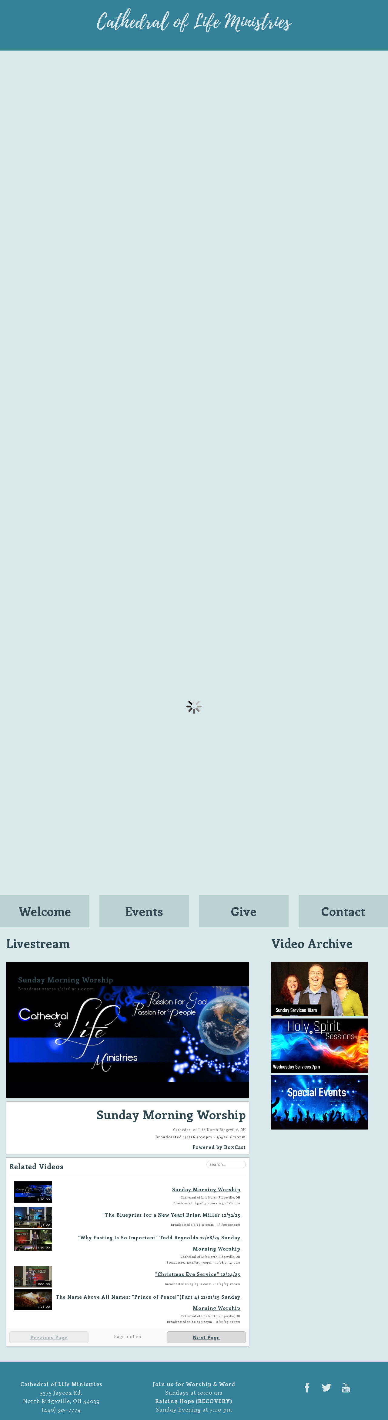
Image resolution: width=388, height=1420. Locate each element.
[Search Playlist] (226, 1164)
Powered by (219, 1147)
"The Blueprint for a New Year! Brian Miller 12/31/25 (171, 1215)
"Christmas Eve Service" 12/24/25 (197, 1274)
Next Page (206, 1337)
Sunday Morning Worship (206, 1189)
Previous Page (49, 1337)
